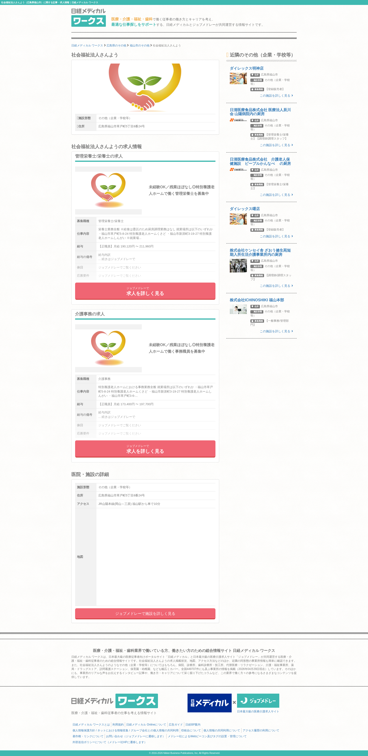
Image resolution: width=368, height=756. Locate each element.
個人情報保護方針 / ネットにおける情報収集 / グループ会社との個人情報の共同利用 (126, 730)
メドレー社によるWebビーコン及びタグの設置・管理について (207, 736)
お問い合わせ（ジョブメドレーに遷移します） (135, 736)
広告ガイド (176, 724)
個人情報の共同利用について (221, 730)
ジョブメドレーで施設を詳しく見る (145, 614)
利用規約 (118, 724)
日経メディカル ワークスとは (91, 724)
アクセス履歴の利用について (261, 730)
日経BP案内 (192, 724)
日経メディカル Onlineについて (146, 724)
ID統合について (191, 730)
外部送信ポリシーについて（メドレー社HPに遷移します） (110, 742)
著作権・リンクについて (88, 736)
